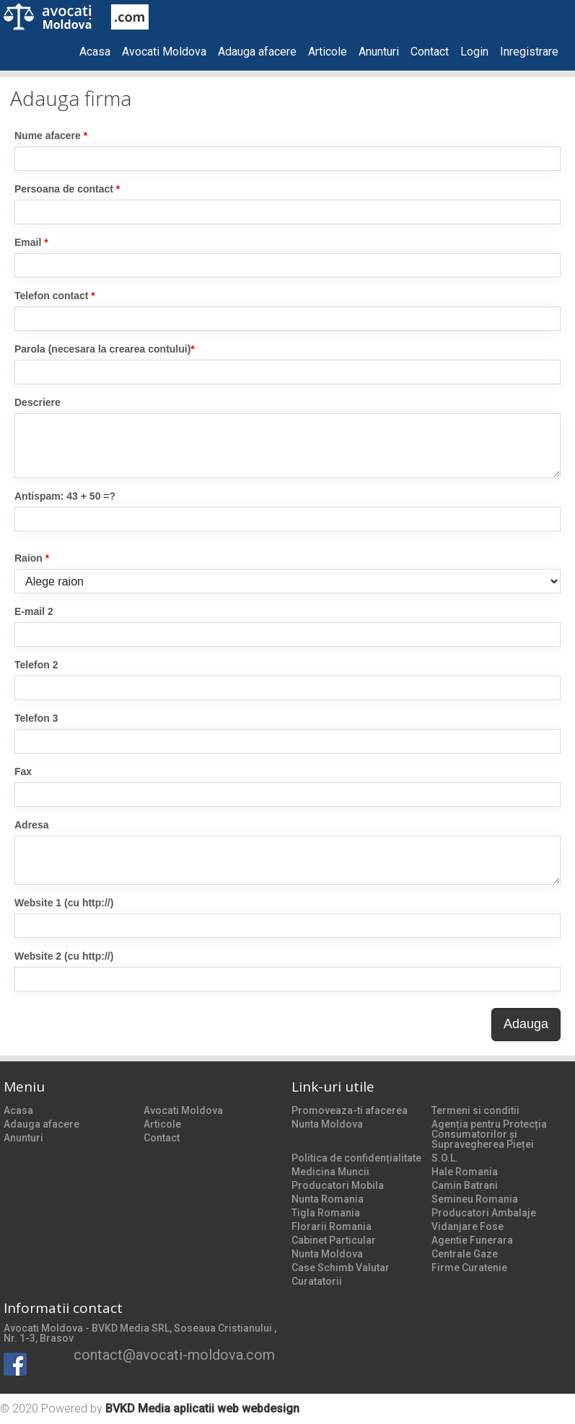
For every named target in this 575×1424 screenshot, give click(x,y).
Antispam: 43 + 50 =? (64, 496)
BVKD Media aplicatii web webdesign (202, 1408)
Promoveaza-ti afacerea (349, 1110)
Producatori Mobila (337, 1185)
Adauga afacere (257, 51)
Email (31, 242)
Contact (430, 51)
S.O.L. (444, 1158)
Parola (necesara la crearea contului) (104, 349)
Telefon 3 (36, 718)
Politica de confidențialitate (356, 1158)
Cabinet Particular (333, 1240)
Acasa (94, 51)
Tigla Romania (325, 1213)
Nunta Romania (327, 1199)
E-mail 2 (33, 611)
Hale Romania (464, 1172)
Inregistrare (529, 51)
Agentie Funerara (472, 1240)
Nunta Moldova (327, 1124)
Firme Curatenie (469, 1267)
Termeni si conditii (475, 1110)
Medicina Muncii (330, 1172)
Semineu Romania (474, 1199)
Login (474, 51)
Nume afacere (50, 135)
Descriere (37, 402)
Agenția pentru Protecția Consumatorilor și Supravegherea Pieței (489, 1134)
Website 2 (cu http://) (63, 956)
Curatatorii (316, 1281)
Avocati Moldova (164, 51)
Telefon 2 (36, 665)
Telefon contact (54, 295)
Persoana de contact (67, 189)
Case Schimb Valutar (340, 1267)
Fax (23, 771)
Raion (31, 558)
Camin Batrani (464, 1185)
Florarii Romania (331, 1226)
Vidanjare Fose (467, 1226)
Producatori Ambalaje (483, 1213)
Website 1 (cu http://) (63, 902)
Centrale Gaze (464, 1254)
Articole (327, 51)
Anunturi (379, 51)
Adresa (31, 825)
